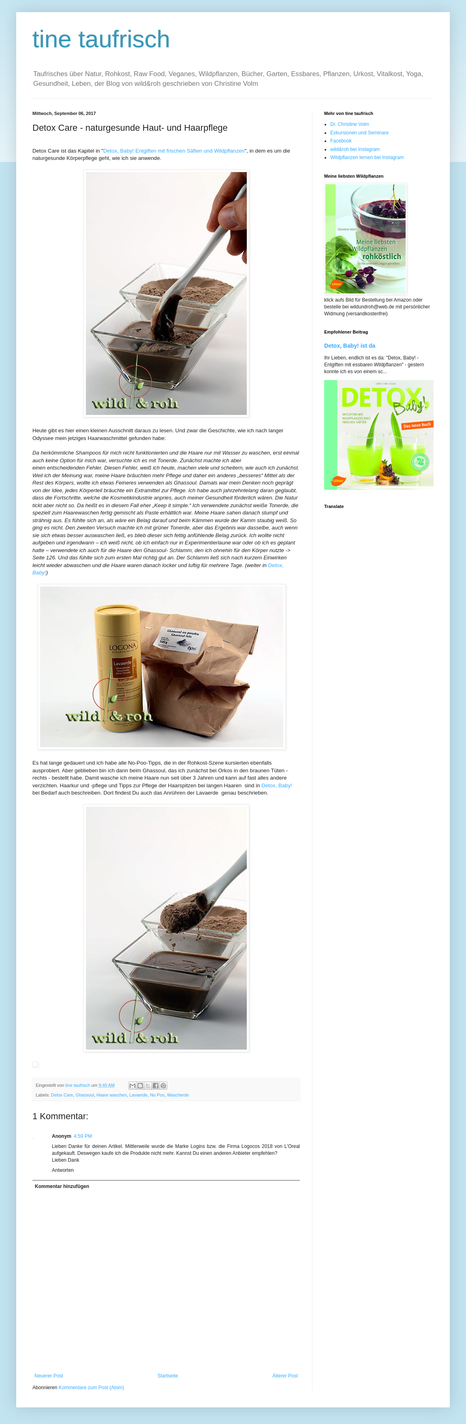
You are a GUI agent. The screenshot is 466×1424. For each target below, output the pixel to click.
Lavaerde (138, 1094)
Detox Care (62, 1094)
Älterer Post (285, 1376)
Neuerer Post (48, 1376)
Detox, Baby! (276, 785)
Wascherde (178, 1094)
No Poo (157, 1094)
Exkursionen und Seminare (359, 133)
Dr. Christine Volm (349, 124)
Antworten (63, 1170)
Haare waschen (111, 1094)
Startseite (168, 1376)
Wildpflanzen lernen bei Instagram (367, 157)
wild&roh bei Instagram (355, 149)
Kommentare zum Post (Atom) (91, 1387)
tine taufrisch (101, 39)
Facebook (341, 141)
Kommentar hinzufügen (62, 1186)
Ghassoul (84, 1094)
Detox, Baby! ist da (349, 345)
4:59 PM (83, 1136)
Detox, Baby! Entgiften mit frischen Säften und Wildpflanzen (174, 151)
